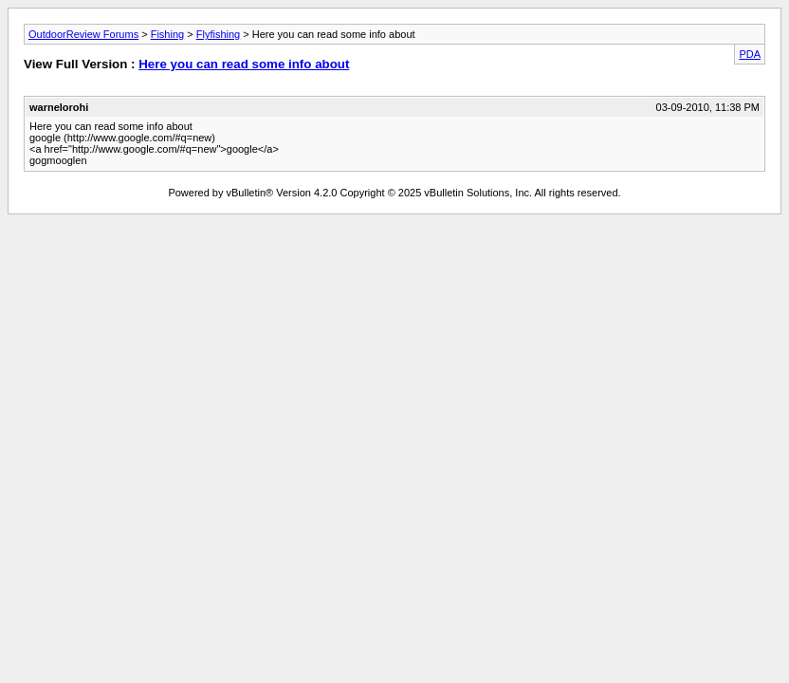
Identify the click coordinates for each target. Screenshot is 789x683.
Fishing (167, 34)
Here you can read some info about (243, 64)
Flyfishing (218, 34)
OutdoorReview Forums (83, 34)
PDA (750, 54)
